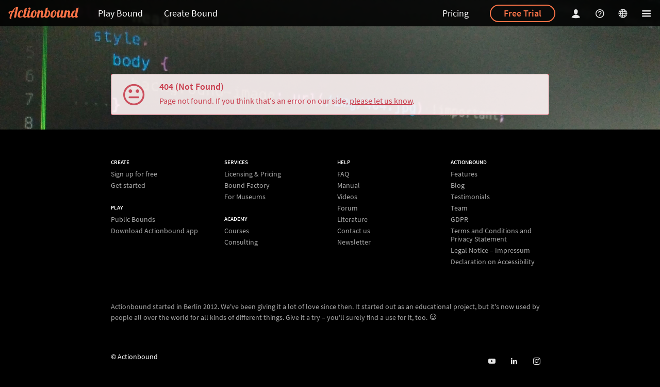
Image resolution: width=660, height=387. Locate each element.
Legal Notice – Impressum (490, 250)
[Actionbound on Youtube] (491, 361)
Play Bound (120, 13)
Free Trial (522, 13)
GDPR (459, 219)
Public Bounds (133, 219)
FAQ (343, 174)
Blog (458, 185)
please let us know (381, 100)
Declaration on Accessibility (493, 261)
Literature (352, 219)
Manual (348, 185)
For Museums (245, 196)
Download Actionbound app (154, 230)
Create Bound (191, 13)
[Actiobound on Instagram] (536, 361)
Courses (236, 231)
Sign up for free (134, 174)
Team (459, 208)
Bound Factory (247, 185)
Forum (347, 208)
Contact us (353, 230)
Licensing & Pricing (252, 174)
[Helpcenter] (601, 13)
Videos (347, 196)
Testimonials (470, 196)
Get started (128, 185)
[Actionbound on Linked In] (513, 361)
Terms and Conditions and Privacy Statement (491, 235)
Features (464, 174)
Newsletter (354, 241)
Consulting (241, 241)
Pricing (455, 13)
